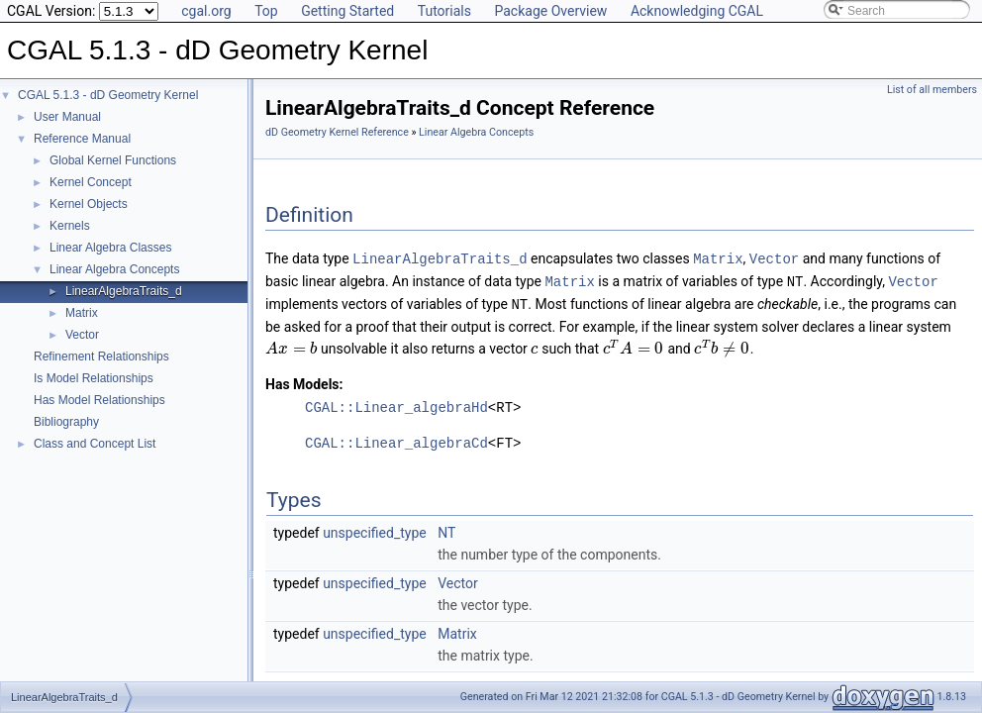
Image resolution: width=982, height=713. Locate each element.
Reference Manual (82, 139)
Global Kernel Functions (112, 160)
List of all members (932, 89)
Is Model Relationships (93, 378)
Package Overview (550, 11)
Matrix (81, 313)
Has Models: (304, 381)
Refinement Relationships (101, 356)
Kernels (69, 226)
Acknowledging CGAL (697, 11)
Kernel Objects (88, 204)
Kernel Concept (90, 182)
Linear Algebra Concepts (114, 269)
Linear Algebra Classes (110, 248)
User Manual (67, 117)
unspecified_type (375, 530)
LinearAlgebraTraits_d (123, 291)
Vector (82, 335)
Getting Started (347, 11)
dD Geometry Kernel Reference (337, 132)
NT (446, 530)
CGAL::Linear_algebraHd (396, 404)
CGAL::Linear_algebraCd (396, 440)
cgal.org (206, 11)
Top (266, 11)
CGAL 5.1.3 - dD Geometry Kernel (108, 95)
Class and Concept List (94, 444)
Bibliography (66, 422)
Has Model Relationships (99, 400)
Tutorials (444, 11)
